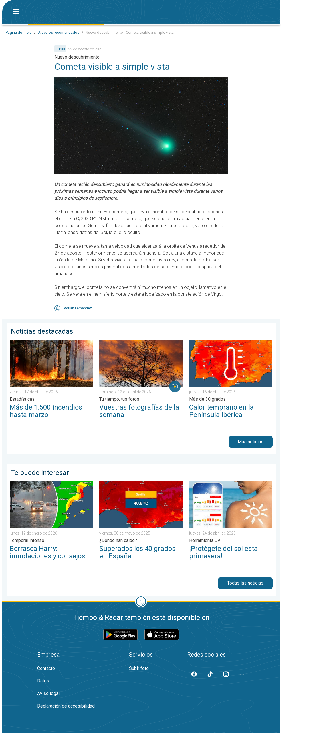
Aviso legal (48, 693)
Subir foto (139, 668)
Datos (43, 681)
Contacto (46, 668)
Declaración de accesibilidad (66, 706)
